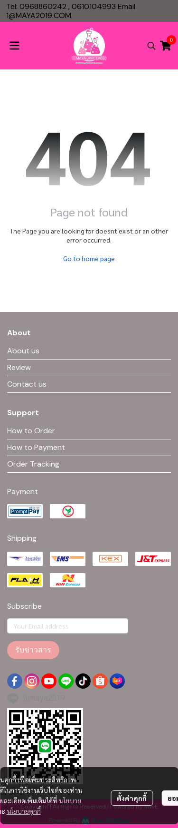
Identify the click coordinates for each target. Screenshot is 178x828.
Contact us (27, 384)
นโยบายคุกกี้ (24, 811)
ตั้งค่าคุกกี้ (132, 798)
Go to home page (89, 258)
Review (19, 367)
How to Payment (36, 447)
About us (23, 351)
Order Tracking (33, 464)
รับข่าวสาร (33, 650)
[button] (151, 45)
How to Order (31, 431)
